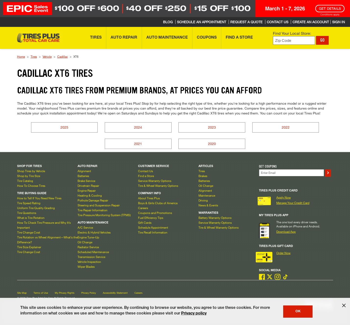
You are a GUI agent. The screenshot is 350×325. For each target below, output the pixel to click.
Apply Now (283, 197)
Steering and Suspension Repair (99, 205)
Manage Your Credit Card (292, 203)
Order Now (283, 253)
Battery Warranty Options (215, 218)
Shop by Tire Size (28, 176)
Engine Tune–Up (88, 237)
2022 (286, 127)
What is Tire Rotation (31, 218)
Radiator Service (88, 247)
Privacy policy (194, 314)
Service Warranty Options (154, 181)
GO (322, 40)
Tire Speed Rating (28, 203)
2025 (64, 127)
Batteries (83, 176)
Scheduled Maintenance (93, 252)
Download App (286, 232)
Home (21, 56)
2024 (138, 127)
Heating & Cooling (90, 195)
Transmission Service (91, 257)
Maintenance (206, 195)
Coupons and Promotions (155, 213)
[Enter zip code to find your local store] (294, 40)
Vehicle (47, 56)
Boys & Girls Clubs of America (157, 203)
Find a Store (146, 176)
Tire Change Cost (28, 232)
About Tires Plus (149, 198)
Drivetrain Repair (88, 186)
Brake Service (86, 181)
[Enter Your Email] (291, 172)
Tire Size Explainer (29, 247)
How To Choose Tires (31, 186)
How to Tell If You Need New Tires (39, 198)
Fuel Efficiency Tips (150, 218)
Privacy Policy (88, 292)
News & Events (208, 205)
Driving (203, 200)
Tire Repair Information (92, 210)
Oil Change (85, 242)
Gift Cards (145, 222)
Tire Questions (26, 213)
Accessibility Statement (115, 292)
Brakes (202, 176)
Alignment (84, 171)
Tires (34, 56)
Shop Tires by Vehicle (31, 171)
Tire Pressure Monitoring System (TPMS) (104, 215)
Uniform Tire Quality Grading (36, 208)
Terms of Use (41, 292)
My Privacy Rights (64, 292)
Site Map (22, 292)
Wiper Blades (86, 267)
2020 (212, 144)
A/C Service (85, 227)
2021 (138, 144)
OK (298, 311)
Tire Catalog (25, 181)
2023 (212, 127)
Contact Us (145, 171)
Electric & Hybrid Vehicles (94, 232)
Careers (143, 208)
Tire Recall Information (152, 232)
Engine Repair (87, 190)
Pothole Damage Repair (93, 200)
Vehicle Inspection (89, 262)
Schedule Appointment (153, 227)
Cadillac (62, 56)
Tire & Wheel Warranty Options (158, 186)
